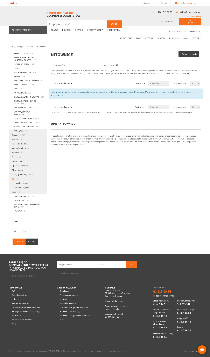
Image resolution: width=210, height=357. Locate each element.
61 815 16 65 (160, 327)
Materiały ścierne (21, 148)
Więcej (186, 73)
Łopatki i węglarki (23, 187)
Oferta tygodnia (95, 30)
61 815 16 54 (184, 330)
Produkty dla (115, 30)
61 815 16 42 (184, 321)
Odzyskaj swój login (20, 295)
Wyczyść (32, 241)
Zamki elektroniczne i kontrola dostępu (25, 58)
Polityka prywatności (69, 295)
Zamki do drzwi (24, 53)
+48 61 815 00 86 (164, 12)
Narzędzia (21, 130)
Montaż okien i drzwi (26, 126)
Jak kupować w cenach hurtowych (26, 311)
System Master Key (20, 303)
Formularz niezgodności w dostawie (75, 315)
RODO (62, 319)
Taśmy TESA (19, 161)
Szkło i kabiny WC (24, 196)
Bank (185, 38)
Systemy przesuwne (25, 107)
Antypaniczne (22, 92)
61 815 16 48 (160, 315)
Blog (138, 38)
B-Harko (79, 30)
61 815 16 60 (184, 313)
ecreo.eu (197, 351)
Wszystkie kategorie (22, 30)
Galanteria (21, 200)
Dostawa (149, 38)
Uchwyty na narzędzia (22, 174)
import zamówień (194, 16)
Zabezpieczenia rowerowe (28, 80)
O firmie (15, 299)
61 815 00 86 (162, 291)
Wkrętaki (17, 152)
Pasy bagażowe (23, 183)
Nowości (66, 30)
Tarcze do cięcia (20, 143)
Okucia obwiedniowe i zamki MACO (27, 307)
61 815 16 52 (160, 304)
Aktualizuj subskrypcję (69, 273)
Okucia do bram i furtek (27, 118)
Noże (16, 192)
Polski (15, 3)
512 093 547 (183, 304)
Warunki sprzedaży (68, 303)
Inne (15, 178)
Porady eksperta (189, 54)
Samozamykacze (24, 84)
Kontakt (147, 3)
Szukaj (114, 24)
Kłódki (19, 76)
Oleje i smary (19, 170)
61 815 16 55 (160, 336)
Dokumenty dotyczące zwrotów (74, 307)
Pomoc (163, 3)
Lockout (20, 211)
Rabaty (161, 38)
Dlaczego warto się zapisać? (24, 275)
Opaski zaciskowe (21, 165)
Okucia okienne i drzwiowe (29, 97)
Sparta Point (126, 38)
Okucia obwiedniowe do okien (25, 102)
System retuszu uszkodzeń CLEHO (27, 205)
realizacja (189, 351)
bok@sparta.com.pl (164, 295)
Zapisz (131, 264)
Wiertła (17, 139)
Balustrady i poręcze (26, 122)
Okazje (54, 30)
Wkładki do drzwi (25, 72)
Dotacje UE (16, 315)
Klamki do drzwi (24, 64)
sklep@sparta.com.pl (190, 12)
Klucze (19, 68)
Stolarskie (18, 135)
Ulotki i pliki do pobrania (22, 319)
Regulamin (174, 38)
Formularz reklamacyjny (70, 311)
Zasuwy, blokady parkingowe (22, 113)
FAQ (13, 291)
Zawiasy (20, 88)
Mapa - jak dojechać (114, 301)
